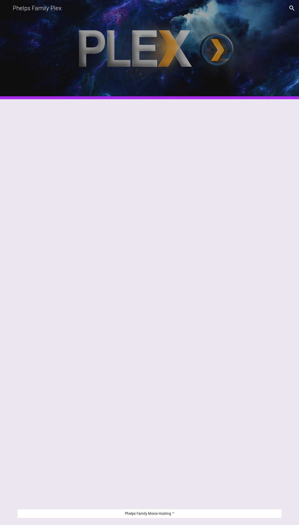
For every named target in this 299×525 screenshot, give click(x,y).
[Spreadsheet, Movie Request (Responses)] (150, 300)
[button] (292, 8)
